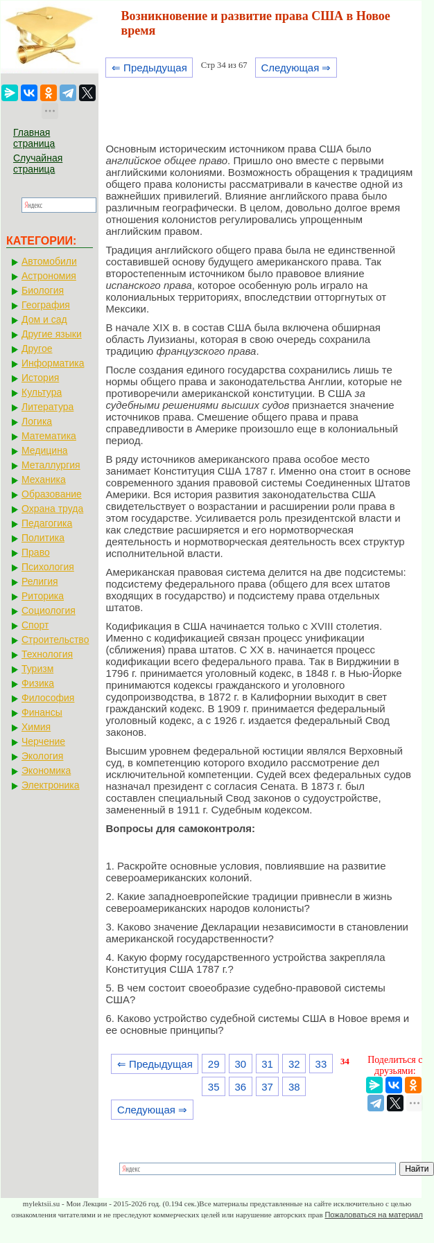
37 (267, 1087)
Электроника (50, 785)
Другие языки (51, 334)
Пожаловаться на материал (373, 1214)
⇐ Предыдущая (149, 67)
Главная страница (34, 138)
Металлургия (50, 464)
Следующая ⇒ (296, 67)
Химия (36, 726)
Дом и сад (44, 319)
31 (267, 1064)
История (40, 377)
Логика (36, 421)
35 (214, 1087)
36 (241, 1087)
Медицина (44, 450)
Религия (39, 581)
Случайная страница (37, 163)
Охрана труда (52, 508)
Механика (43, 479)
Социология (48, 610)
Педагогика (46, 523)
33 (321, 1064)
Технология (47, 654)
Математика (48, 435)
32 (294, 1064)
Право (35, 552)
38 (294, 1087)
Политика (42, 537)
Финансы (41, 712)
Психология (47, 566)
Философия (47, 697)
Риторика (42, 595)
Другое (36, 348)
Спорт (35, 625)
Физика (37, 683)
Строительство (55, 639)
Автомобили (49, 261)
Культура (41, 392)
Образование (51, 494)
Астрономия (48, 275)
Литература (47, 406)
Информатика (52, 363)
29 (214, 1064)
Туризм (37, 668)
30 (241, 1064)
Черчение (43, 741)
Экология (42, 755)
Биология (42, 290)
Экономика (46, 770)
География (45, 304)
